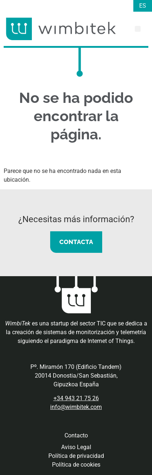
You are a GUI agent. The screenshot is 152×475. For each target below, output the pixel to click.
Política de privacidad (76, 455)
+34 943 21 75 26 (76, 398)
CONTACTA (76, 242)
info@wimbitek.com (76, 406)
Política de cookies (76, 464)
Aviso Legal (76, 447)
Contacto (76, 435)
